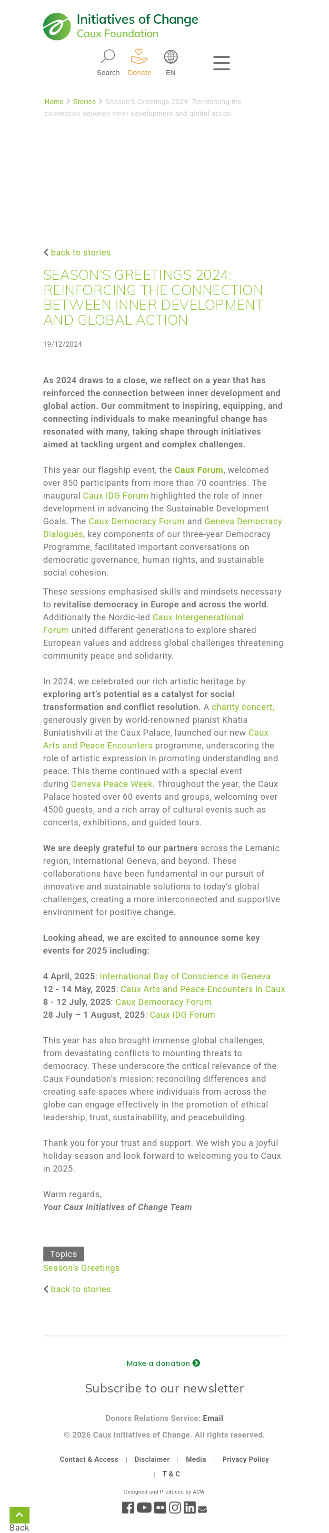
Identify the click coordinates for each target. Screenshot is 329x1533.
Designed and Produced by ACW (164, 1492)
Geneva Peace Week (111, 784)
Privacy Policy (245, 1460)
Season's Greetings (81, 1268)
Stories (84, 101)
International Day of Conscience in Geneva (185, 976)
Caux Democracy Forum (137, 521)
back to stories (81, 252)
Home (54, 101)
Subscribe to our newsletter (165, 1388)
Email (213, 1418)
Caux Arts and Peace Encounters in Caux (203, 989)
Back (20, 1517)
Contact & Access (89, 1460)
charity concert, (243, 707)
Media (196, 1460)
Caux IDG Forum (116, 496)
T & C (171, 1474)
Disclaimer (152, 1460)
